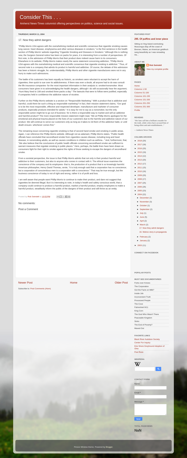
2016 (139, 148)
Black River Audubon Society (147, 339)
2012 (139, 164)
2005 (139, 191)
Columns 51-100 (141, 93)
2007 (139, 183)
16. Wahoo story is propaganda (153, 232)
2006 (139, 187)
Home (73, 282)
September (145, 209)
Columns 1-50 (140, 89)
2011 (139, 167)
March (143, 225)
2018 (139, 141)
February (144, 237)
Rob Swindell (155, 65)
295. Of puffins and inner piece (151, 39)
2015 (139, 152)
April (142, 221)
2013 (139, 160)
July (142, 213)
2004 (139, 194)
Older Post (121, 282)
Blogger (109, 447)
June (142, 217)
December (144, 198)
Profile (137, 110)
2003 (139, 245)
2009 (139, 175)
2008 (139, 179)
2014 (139, 156)
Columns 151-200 (142, 100)
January (143, 240)
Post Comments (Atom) (40, 288)
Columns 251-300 (142, 107)
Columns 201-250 (142, 103)
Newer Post (25, 282)
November (144, 202)
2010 (139, 171)
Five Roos (138, 352)
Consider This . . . (40, 17)
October (143, 205)
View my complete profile (157, 69)
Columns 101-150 (142, 96)
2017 (139, 144)
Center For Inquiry (142, 342)
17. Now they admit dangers (151, 228)
